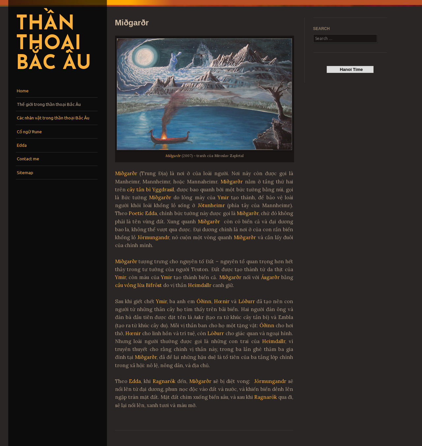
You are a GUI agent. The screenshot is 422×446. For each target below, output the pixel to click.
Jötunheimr (211, 205)
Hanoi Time (350, 69)
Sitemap (25, 172)
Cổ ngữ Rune (29, 131)
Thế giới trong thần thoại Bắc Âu (49, 104)
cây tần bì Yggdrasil (150, 189)
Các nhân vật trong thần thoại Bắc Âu (53, 117)
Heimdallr (199, 285)
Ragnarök (164, 381)
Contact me (28, 158)
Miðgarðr (173, 155)
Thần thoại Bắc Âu (53, 44)
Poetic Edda (143, 213)
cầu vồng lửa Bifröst (138, 285)
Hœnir (221, 301)
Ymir (223, 197)
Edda (22, 145)
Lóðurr (246, 301)
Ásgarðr (270, 277)
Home (23, 90)
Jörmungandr (153, 237)
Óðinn (203, 301)
